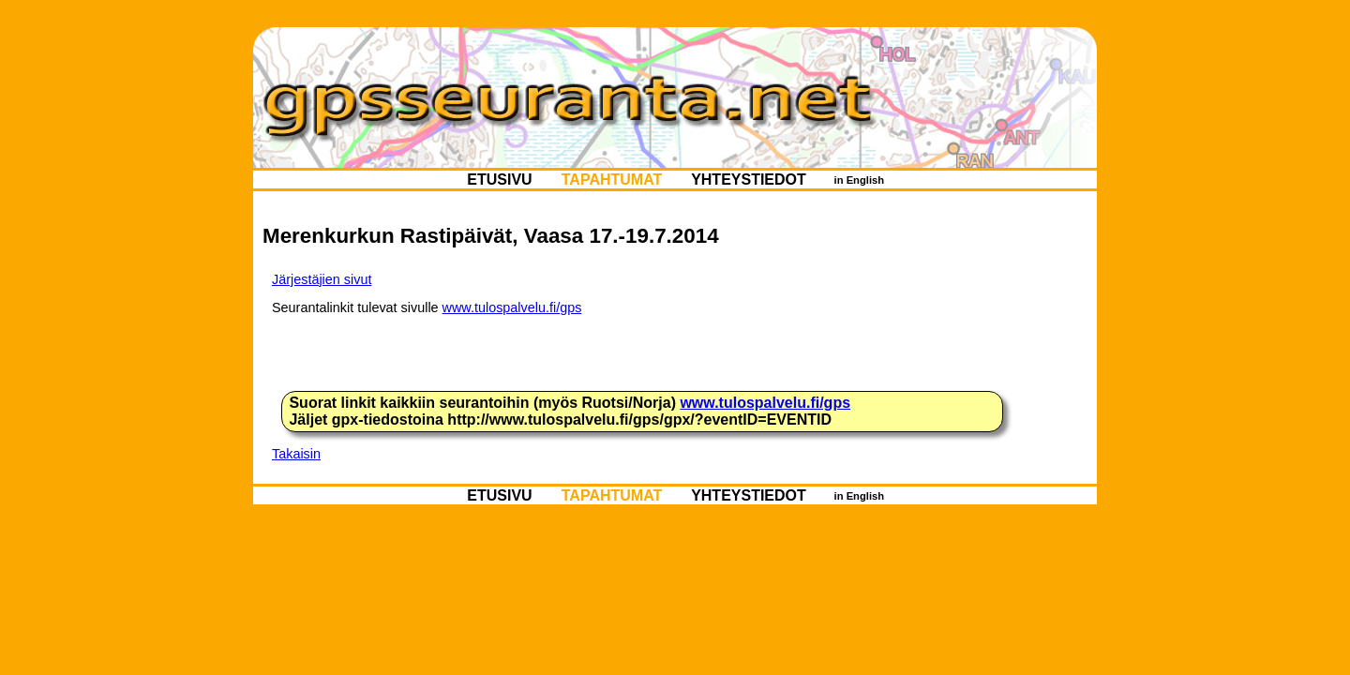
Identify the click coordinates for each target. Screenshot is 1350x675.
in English (859, 180)
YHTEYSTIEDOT (748, 180)
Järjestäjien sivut (321, 279)
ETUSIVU (499, 180)
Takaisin (296, 453)
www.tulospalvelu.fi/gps (512, 307)
